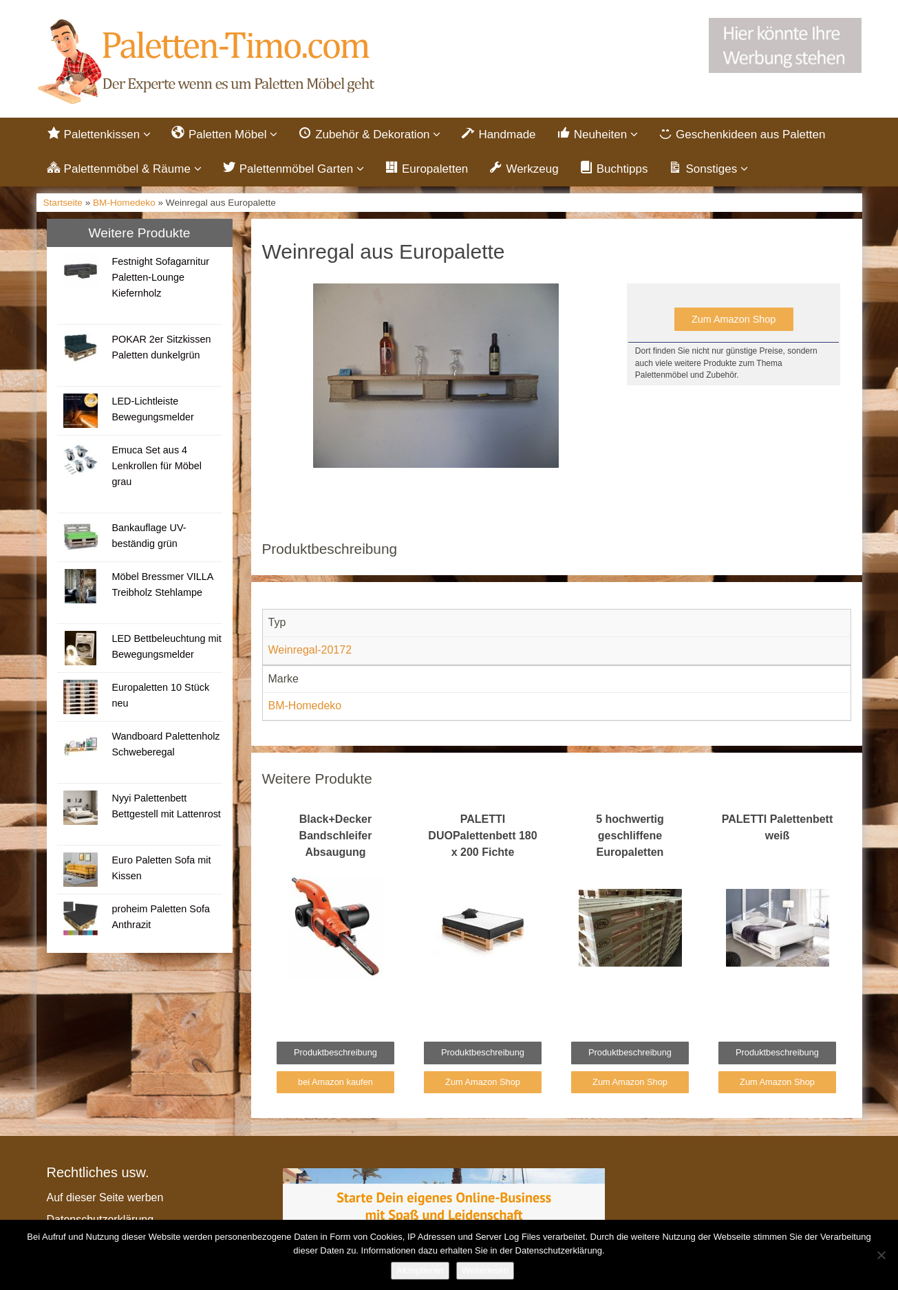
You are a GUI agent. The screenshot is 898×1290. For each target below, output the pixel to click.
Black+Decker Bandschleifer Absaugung (335, 835)
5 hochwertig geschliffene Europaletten (630, 835)
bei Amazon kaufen (335, 1082)
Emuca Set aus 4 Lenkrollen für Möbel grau (156, 465)
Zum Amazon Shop (734, 319)
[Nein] (881, 1255)
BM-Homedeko (124, 202)
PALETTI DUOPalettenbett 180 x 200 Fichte (482, 835)
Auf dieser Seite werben (105, 1197)
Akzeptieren (420, 1270)
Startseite (63, 202)
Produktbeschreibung (335, 1053)
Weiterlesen (485, 1270)
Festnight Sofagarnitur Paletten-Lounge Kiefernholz (160, 277)
